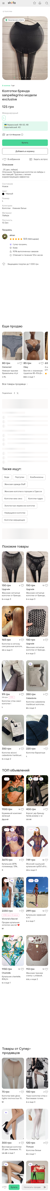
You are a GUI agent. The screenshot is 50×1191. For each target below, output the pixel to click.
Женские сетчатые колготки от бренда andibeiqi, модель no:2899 (11, 594)
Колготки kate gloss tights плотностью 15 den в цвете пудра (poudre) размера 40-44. (12, 1097)
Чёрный (9, 193)
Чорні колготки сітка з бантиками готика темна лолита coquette (37, 1097)
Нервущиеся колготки (14, 513)
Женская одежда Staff (14, 484)
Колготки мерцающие (14, 520)
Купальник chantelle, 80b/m (11, 977)
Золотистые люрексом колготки (19, 506)
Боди (6, 477)
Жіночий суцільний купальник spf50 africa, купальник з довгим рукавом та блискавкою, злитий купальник (37, 865)
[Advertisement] (25, 295)
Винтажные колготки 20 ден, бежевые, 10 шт (11, 1148)
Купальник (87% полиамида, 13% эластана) (9, 865)
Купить (25, 142)
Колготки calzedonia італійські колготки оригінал (35, 703)
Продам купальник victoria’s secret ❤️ (11, 923)
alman (12, 235)
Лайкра (5, 215)
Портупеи (19, 477)
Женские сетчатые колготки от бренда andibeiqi (35, 594)
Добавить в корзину (25, 151)
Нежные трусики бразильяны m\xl (10, 372)
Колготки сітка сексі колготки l (11, 702)
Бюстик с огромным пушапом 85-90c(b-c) (33, 372)
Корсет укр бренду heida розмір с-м (35, 814)
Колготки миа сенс (13, 498)
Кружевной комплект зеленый (12, 814)
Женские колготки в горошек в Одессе (23, 491)
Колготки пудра (35, 498)
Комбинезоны (36, 477)
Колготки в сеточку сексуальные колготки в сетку (12, 645)
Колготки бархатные (35, 753)
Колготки (8, 11)
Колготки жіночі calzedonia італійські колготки (11, 754)
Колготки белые (33, 1150)
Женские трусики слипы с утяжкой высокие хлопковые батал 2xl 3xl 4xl (35, 974)
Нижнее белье (19, 208)
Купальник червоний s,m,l (36, 916)
